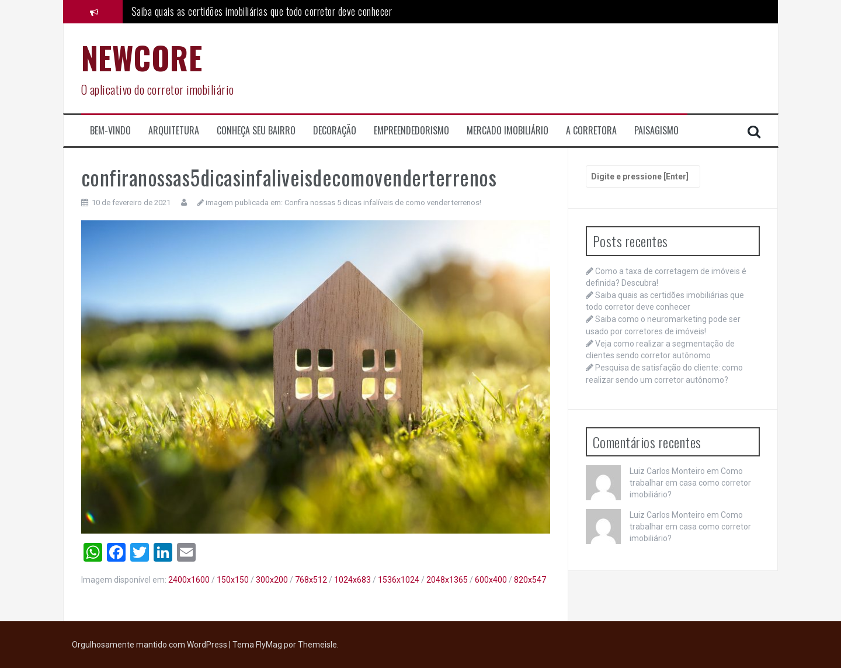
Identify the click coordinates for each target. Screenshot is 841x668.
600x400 (491, 579)
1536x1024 (398, 579)
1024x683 (352, 579)
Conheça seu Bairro (256, 130)
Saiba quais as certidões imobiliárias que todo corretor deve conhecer (261, 11)
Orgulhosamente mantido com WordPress (150, 644)
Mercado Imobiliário (507, 130)
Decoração (334, 130)
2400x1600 (189, 579)
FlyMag (269, 644)
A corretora (591, 130)
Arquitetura (173, 130)
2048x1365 (447, 579)
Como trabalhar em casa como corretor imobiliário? (690, 482)
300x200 (272, 579)
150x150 (233, 579)
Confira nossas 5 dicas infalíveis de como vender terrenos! (382, 202)
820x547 (530, 579)
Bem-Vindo (110, 130)
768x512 (311, 579)
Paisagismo (656, 130)
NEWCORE (142, 57)
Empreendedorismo (411, 130)
